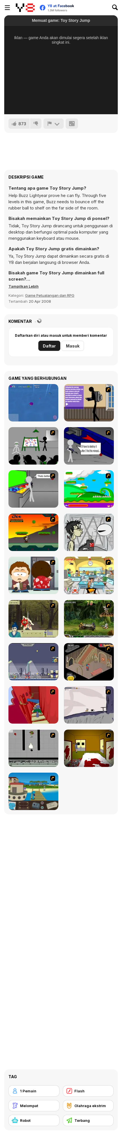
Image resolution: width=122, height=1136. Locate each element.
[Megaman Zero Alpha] (33, 662)
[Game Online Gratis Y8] (25, 7)
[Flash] (88, 1091)
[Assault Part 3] (33, 489)
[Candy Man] (89, 489)
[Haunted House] (89, 662)
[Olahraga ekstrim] (88, 1105)
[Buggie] (33, 402)
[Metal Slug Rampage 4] (89, 618)
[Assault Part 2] (89, 446)
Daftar (49, 346)
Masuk (72, 346)
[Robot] (33, 1120)
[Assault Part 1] (33, 446)
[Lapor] (53, 123)
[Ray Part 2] (33, 575)
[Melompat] (33, 1105)
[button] (23, 286)
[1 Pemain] (33, 1091)
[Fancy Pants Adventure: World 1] (89, 705)
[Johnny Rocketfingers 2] (89, 532)
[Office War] (89, 575)
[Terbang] (88, 1120)
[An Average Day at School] (89, 402)
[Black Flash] (33, 748)
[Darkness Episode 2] (89, 748)
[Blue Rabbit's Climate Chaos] (33, 791)
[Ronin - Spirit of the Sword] (33, 618)
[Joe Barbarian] (33, 532)
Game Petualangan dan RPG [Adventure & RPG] (49, 295)
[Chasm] (33, 705)
